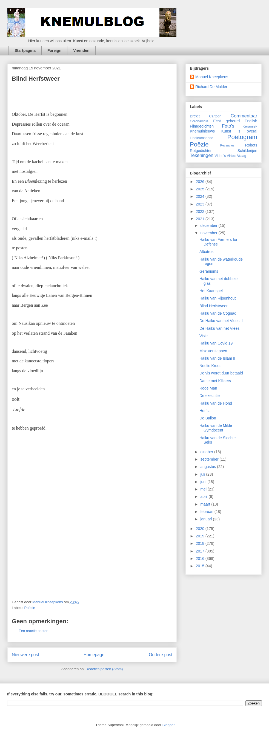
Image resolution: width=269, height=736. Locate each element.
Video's (220, 156)
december (209, 225)
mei (203, 489)
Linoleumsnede (201, 138)
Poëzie (29, 608)
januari (206, 519)
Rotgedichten (201, 150)
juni (203, 482)
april (204, 496)
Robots (251, 145)
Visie (203, 336)
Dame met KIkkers (215, 381)
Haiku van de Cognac (217, 313)
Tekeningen (201, 155)
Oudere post (160, 654)
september (209, 459)
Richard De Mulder (211, 86)
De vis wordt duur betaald (221, 373)
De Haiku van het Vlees (219, 328)
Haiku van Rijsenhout (217, 298)
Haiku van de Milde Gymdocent (215, 427)
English (251, 121)
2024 (200, 196)
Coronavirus (199, 121)
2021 (200, 219)
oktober (207, 452)
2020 (200, 528)
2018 (200, 543)
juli (203, 474)
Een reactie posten (33, 631)
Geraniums (208, 271)
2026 (200, 181)
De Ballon (207, 418)
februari (207, 511)
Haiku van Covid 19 (216, 343)
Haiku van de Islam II (217, 358)
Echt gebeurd (226, 121)
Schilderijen (247, 150)
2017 (200, 551)
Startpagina (25, 50)
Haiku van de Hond (215, 403)
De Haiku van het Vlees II (221, 320)
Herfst (204, 410)
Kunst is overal (239, 131)
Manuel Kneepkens (211, 77)
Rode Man (208, 388)
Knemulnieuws (202, 131)
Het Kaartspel (211, 291)
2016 (200, 558)
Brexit (195, 116)
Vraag (241, 156)
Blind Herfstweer (213, 306)
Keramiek (250, 126)
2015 (200, 566)
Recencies (227, 145)
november (209, 233)
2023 (200, 204)
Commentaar (244, 116)
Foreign (54, 50)
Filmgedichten (202, 126)
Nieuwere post (25, 654)
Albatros (206, 251)
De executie (209, 395)
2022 (200, 211)
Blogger (168, 725)
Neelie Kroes (210, 365)
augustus (208, 466)
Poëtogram (242, 137)
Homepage (94, 654)
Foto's (228, 126)
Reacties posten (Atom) (104, 669)
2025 (200, 189)
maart (205, 504)
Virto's (231, 156)
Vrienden (81, 50)
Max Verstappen (213, 351)
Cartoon (215, 116)
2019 (200, 536)
